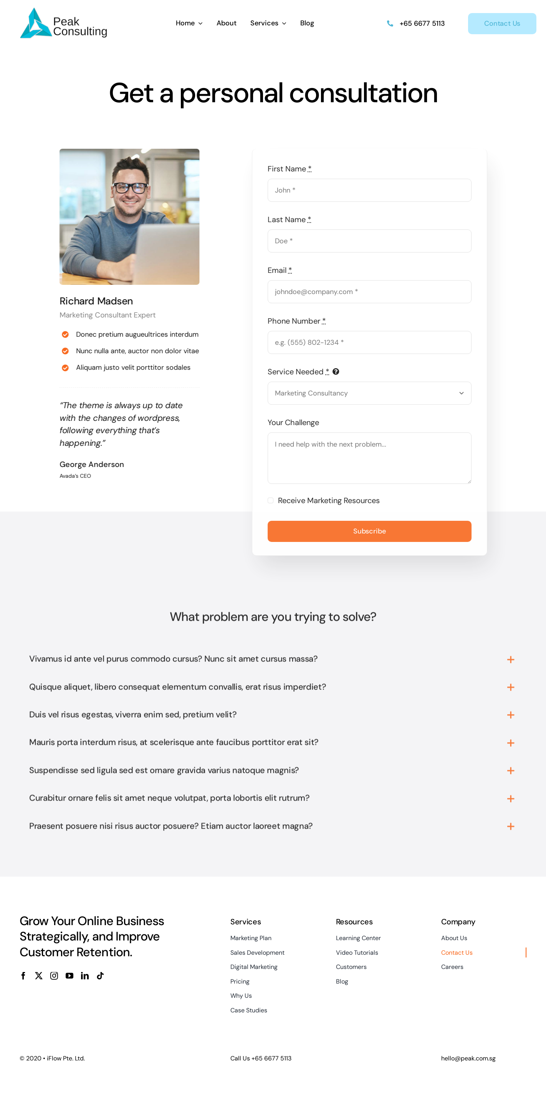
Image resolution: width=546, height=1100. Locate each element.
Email (283, 270)
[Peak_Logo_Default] (64, 10)
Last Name (292, 219)
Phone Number (300, 321)
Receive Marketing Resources (332, 500)
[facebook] (23, 976)
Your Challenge (296, 422)
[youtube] (69, 976)
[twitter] (39, 976)
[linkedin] (85, 976)
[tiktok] (100, 976)
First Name (293, 169)
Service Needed (302, 372)
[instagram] (54, 976)
